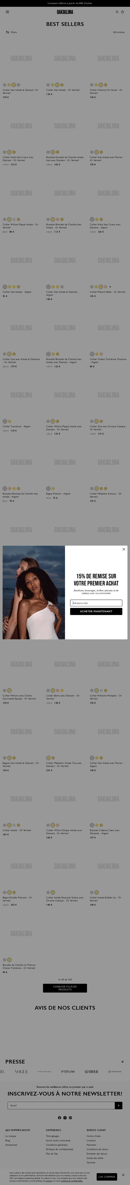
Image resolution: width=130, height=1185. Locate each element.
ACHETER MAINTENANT (96, 611)
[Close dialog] (124, 549)
